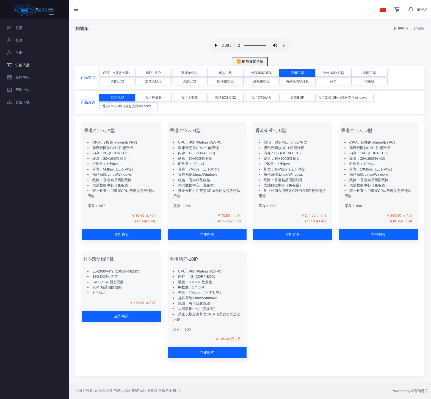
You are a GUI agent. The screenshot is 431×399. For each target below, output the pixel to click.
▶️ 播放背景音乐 (249, 61)
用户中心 (401, 28)
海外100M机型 (333, 73)
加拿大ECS (153, 81)
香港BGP (297, 98)
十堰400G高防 (261, 73)
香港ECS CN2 (225, 98)
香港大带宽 (189, 98)
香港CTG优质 (261, 98)
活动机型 (117, 98)
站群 (333, 81)
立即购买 (121, 234)
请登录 (422, 9)
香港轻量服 (153, 98)
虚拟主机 (225, 73)
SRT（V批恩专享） (117, 73)
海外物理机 (261, 81)
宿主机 (369, 81)
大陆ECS (189, 81)
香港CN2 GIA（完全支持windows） (128, 106)
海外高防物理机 (297, 81)
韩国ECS (369, 73)
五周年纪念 (189, 73)
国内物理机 (225, 81)
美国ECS (117, 81)
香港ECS (297, 73)
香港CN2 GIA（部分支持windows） (344, 98)
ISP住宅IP (153, 73)
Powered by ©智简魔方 (409, 391)
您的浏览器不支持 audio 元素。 (250, 45)
